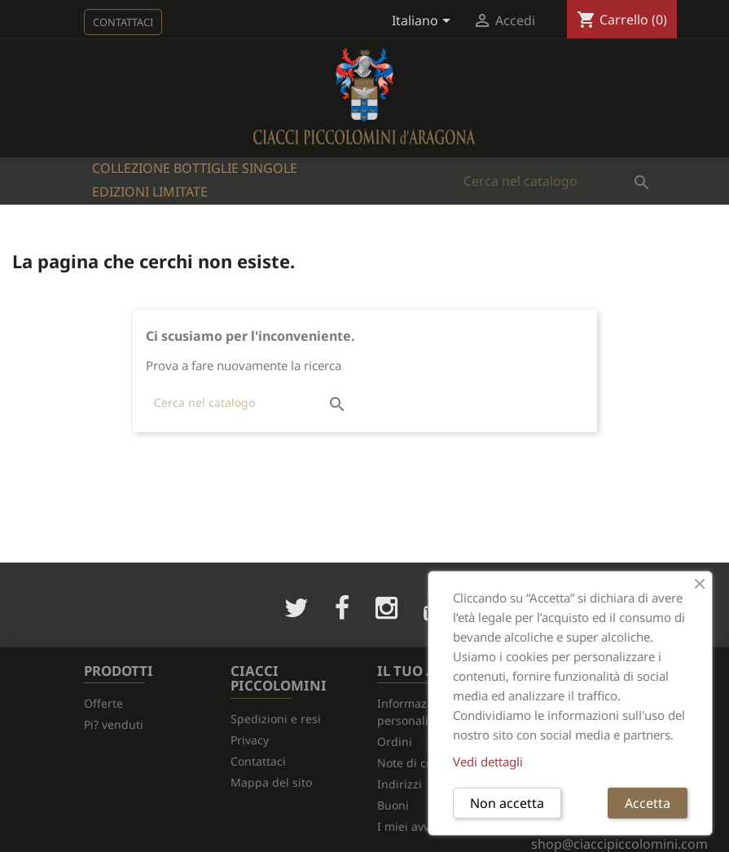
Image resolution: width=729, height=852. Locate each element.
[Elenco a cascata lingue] (424, 22)
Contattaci (123, 22)
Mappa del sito (271, 782)
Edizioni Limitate (150, 192)
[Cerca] (556, 181)
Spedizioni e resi (276, 718)
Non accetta (507, 803)
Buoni (393, 805)
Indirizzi (399, 784)
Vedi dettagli (488, 761)
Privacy (250, 740)
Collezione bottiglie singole (194, 168)
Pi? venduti (113, 724)
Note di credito (418, 762)
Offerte (103, 703)
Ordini (394, 741)
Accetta (647, 803)
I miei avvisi (409, 826)
